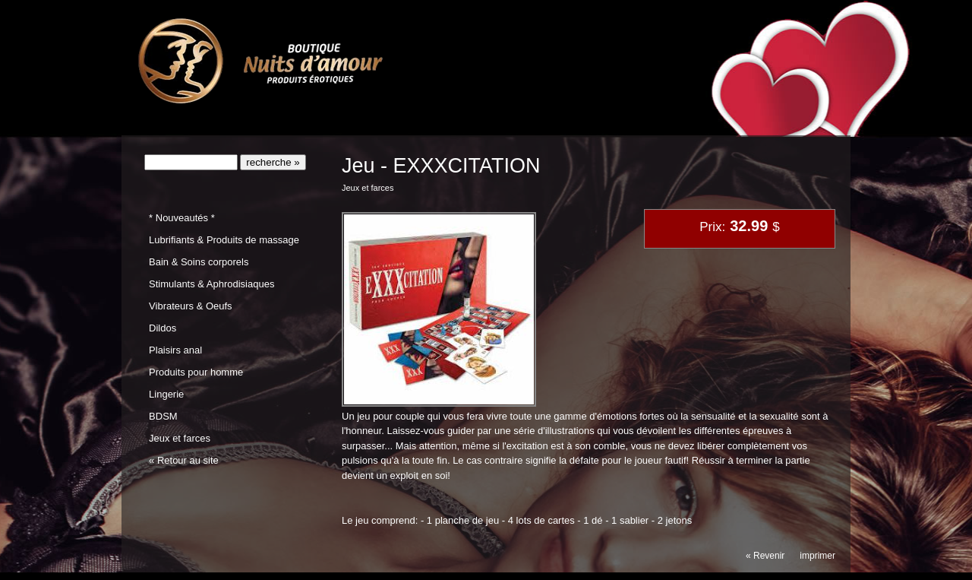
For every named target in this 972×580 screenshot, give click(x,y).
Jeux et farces (179, 438)
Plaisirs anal (175, 350)
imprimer (817, 555)
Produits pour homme (196, 372)
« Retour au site (184, 460)
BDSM (163, 416)
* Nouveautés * (182, 217)
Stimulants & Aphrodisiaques (211, 284)
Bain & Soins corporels (198, 262)
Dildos (162, 328)
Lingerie (166, 394)
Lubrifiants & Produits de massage (224, 240)
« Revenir (765, 555)
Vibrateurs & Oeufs (190, 306)
